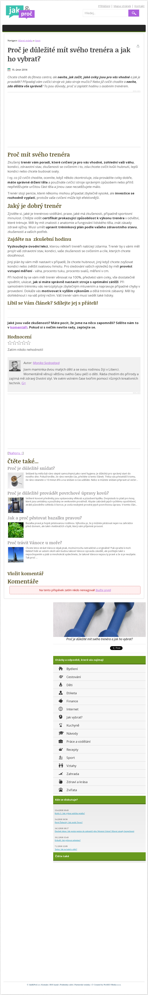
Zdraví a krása (72, 781)
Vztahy (67, 765)
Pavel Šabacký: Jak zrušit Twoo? (68, 822)
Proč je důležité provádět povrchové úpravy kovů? (58, 493)
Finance (68, 700)
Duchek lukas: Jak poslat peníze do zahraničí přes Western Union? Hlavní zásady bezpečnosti (94, 831)
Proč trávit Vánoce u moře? (35, 542)
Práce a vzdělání (74, 741)
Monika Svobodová (46, 363)
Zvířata (67, 789)
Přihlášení (104, 6)
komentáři (18, 327)
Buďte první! (103, 590)
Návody (68, 733)
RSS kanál (54, 984)
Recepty (68, 749)
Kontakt (139, 6)
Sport (66, 757)
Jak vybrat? (70, 717)
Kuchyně (68, 725)
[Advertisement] (40, 119)
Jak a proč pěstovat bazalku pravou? (45, 518)
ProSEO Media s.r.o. (112, 984)
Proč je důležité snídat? (31, 468)
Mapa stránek (122, 6)
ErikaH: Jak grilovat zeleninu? (68, 840)
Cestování (69, 676)
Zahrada (68, 773)
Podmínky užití (66, 984)
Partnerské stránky (82, 984)
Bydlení (68, 668)
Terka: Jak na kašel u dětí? (66, 849)
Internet (68, 709)
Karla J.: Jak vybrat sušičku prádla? (70, 813)
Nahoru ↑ (16, 453)
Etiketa (67, 692)
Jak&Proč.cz (34, 984)
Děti (65, 684)
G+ (24, 383)
